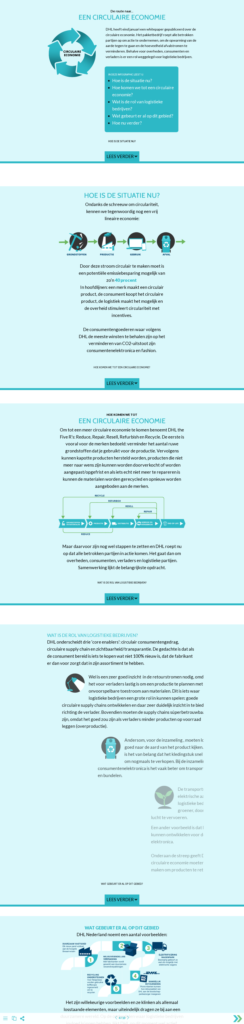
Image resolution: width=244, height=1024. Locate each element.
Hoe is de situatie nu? (122, 141)
